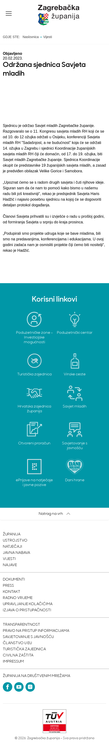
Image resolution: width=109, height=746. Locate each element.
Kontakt (11, 592)
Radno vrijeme (18, 598)
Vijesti (9, 559)
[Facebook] (7, 687)
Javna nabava (16, 553)
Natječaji (12, 547)
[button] (9, 13)
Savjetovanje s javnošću (28, 637)
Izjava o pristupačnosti (27, 610)
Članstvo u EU (17, 643)
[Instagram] (30, 687)
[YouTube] (19, 687)
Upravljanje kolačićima (28, 604)
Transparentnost (21, 625)
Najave (10, 565)
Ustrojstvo (15, 540)
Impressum (13, 662)
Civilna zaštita (18, 655)
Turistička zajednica (24, 649)
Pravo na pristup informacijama (36, 631)
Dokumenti (14, 579)
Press (8, 586)
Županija (12, 534)
